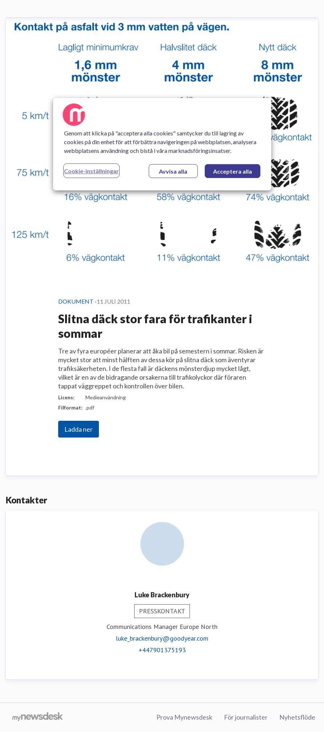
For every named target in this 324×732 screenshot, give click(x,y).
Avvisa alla (173, 171)
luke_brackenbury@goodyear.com (162, 638)
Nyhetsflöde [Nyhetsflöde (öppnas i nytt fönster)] (297, 717)
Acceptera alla (232, 171)
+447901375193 (162, 650)
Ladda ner (78, 429)
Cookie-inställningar (91, 170)
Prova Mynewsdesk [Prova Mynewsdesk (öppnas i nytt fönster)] (184, 717)
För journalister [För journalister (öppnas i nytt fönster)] (246, 717)
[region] (162, 144)
